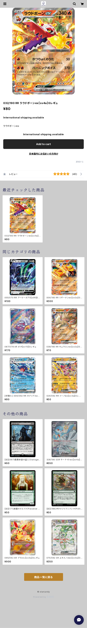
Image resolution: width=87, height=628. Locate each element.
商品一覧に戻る (43, 577)
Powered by (43, 597)
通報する (80, 162)
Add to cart (43, 144)
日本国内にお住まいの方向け (43, 153)
